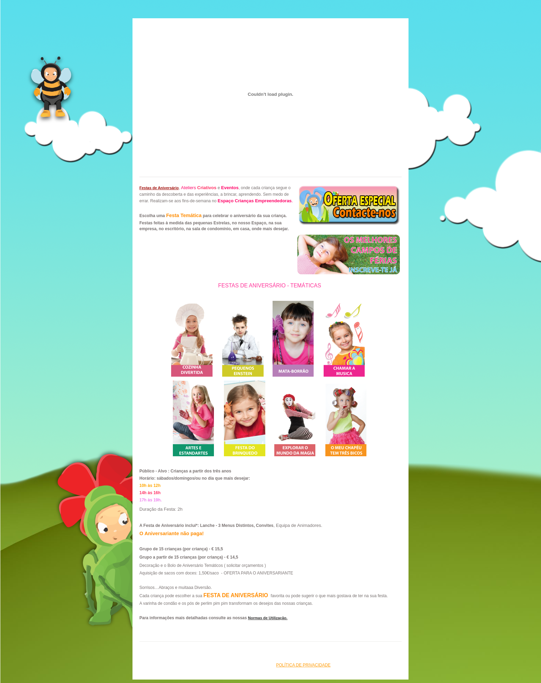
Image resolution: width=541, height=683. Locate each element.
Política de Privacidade (303, 665)
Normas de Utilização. (267, 618)
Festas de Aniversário (159, 188)
